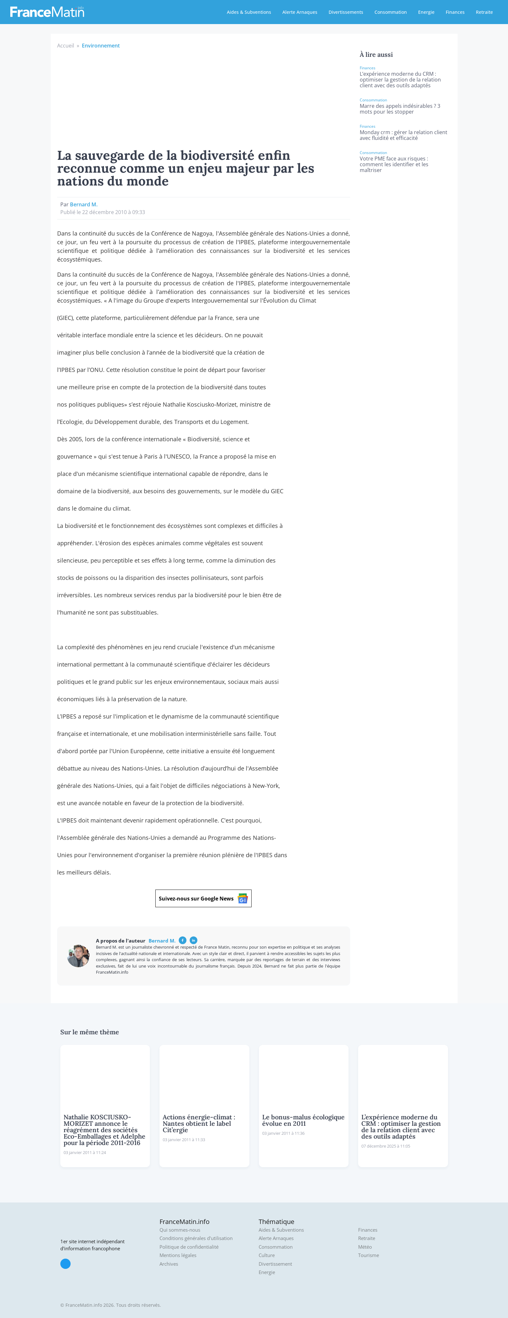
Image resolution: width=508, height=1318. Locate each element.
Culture (267, 1255)
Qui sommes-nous (179, 1230)
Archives (168, 1264)
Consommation (391, 12)
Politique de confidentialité (189, 1247)
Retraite (484, 12)
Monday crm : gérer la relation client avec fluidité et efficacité (403, 135)
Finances (455, 12)
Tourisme (368, 1255)
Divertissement (275, 1264)
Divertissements (346, 12)
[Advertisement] (203, 97)
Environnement (101, 45)
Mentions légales (177, 1255)
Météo (365, 1247)
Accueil (65, 45)
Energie (426, 12)
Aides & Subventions (249, 12)
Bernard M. (84, 204)
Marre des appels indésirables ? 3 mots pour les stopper (400, 108)
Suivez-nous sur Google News (203, 898)
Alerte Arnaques (299, 12)
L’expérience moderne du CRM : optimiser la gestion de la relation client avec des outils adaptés (400, 79)
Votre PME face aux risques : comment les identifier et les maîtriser (394, 164)
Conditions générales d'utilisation (196, 1238)
